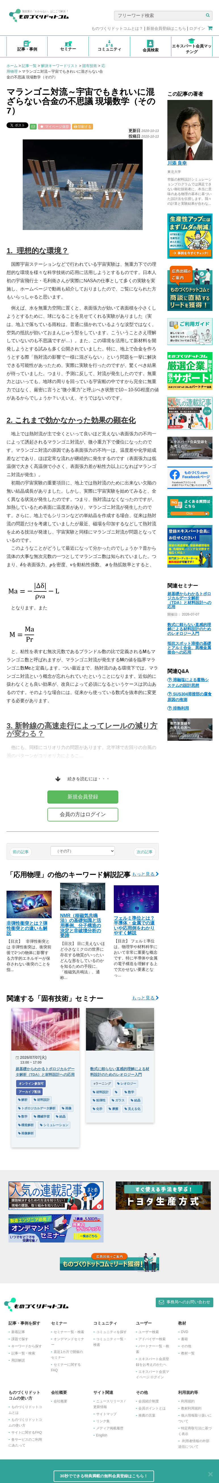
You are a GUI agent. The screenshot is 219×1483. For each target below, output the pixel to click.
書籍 (184, 1339)
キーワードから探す (26, 1346)
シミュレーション (54, 1125)
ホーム (12, 66)
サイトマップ (106, 1414)
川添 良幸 (177, 163)
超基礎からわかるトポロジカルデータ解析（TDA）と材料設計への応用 (189, 600)
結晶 (61, 1116)
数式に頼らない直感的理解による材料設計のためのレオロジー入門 (189, 629)
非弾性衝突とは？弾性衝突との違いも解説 (27, 928)
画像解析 (26, 1133)
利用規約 (188, 1401)
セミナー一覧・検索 (69, 1332)
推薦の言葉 (146, 1415)
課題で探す (19, 1339)
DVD (184, 1332)
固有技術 (89, 66)
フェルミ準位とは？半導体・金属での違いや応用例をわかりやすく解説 (134, 926)
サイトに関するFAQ (26, 1432)
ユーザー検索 (148, 1332)
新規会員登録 (83, 797)
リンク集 (103, 1421)
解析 (23, 1099)
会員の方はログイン (83, 814)
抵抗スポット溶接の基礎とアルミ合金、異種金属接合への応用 (189, 647)
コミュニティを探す (111, 1332)
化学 (97, 1108)
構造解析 (26, 1125)
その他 (186, 1346)
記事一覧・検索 (23, 1353)
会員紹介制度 (148, 1401)
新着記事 (18, 1332)
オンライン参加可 (31, 1083)
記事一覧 (29, 66)
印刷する (82, 127)
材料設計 (42, 1099)
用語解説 (18, 1360)
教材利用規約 (191, 1408)
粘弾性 (99, 1100)
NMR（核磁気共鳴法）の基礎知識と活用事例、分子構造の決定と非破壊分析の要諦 (80, 925)
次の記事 (145, 852)
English (101, 1435)
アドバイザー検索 (152, 1339)
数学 (23, 1116)
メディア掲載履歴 (109, 1428)
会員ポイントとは (152, 1408)
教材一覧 (188, 1353)
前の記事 (21, 852)
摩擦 (113, 1108)
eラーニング (102, 1083)
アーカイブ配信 (29, 1091)
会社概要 (60, 1401)
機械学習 (42, 1116)
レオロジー (126, 1083)
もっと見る (145, 874)
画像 (66, 1108)
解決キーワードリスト (59, 66)
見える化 (132, 1108)
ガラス (118, 1100)
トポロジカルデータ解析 (37, 1108)
